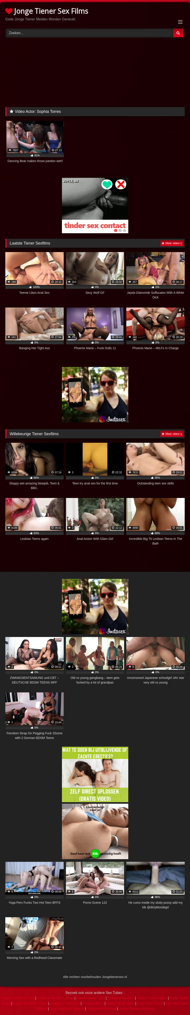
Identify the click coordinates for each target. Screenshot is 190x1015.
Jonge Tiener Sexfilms (136, 1009)
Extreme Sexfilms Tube (55, 998)
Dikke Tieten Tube (90, 998)
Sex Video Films (150, 1003)
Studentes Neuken (101, 1009)
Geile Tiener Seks (120, 1003)
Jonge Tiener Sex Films (46, 11)
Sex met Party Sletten (67, 1009)
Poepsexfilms (93, 1003)
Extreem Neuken (120, 998)
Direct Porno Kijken (152, 998)
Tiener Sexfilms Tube (17, 998)
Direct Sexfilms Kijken (30, 1003)
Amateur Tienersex (65, 1003)
